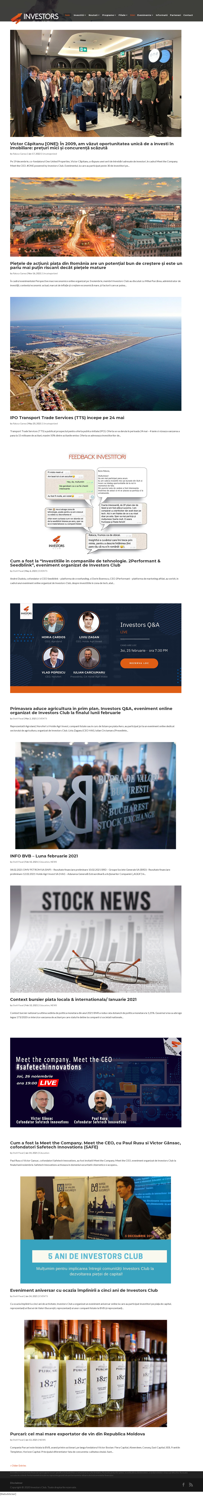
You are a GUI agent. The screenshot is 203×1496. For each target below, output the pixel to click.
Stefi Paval (18, 571)
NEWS (54, 861)
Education (45, 861)
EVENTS (43, 571)
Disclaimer (16, 1482)
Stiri (132, 15)
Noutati (93, 15)
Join (67, 15)
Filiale (122, 15)
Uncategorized (49, 153)
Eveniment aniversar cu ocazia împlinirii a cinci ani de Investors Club (84, 1290)
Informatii (162, 15)
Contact (188, 15)
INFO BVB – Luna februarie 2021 (44, 856)
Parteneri (175, 15)
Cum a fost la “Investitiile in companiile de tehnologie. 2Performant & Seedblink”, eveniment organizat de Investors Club (85, 563)
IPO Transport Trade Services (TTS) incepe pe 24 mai (67, 417)
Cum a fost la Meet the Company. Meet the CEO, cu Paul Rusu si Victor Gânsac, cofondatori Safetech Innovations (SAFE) (95, 1145)
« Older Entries (18, 1465)
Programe (108, 15)
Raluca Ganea (19, 153)
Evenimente (144, 15)
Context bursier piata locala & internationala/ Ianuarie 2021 (73, 999)
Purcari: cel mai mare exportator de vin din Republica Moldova (77, 1433)
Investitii (79, 15)
